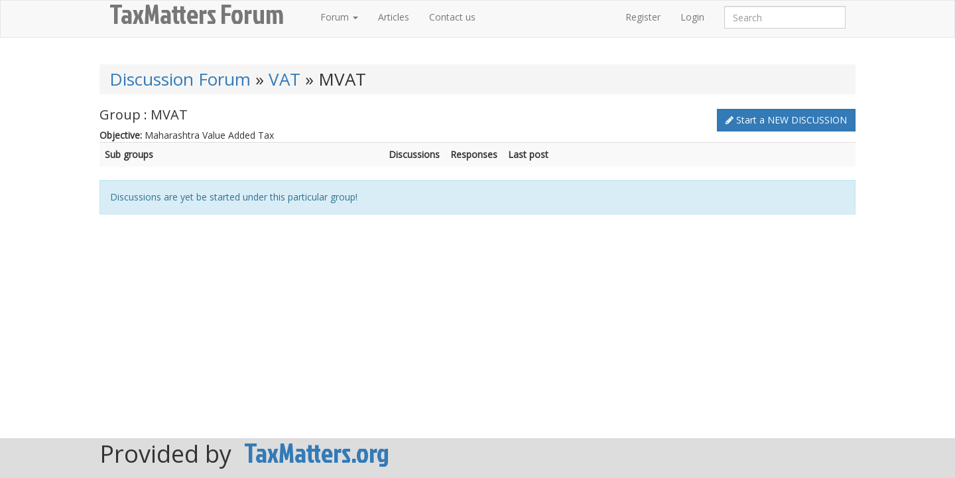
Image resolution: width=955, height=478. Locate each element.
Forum (339, 17)
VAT (284, 79)
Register (643, 17)
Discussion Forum (180, 79)
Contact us (452, 17)
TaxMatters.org (316, 452)
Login (692, 17)
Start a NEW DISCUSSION (786, 120)
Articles (393, 17)
